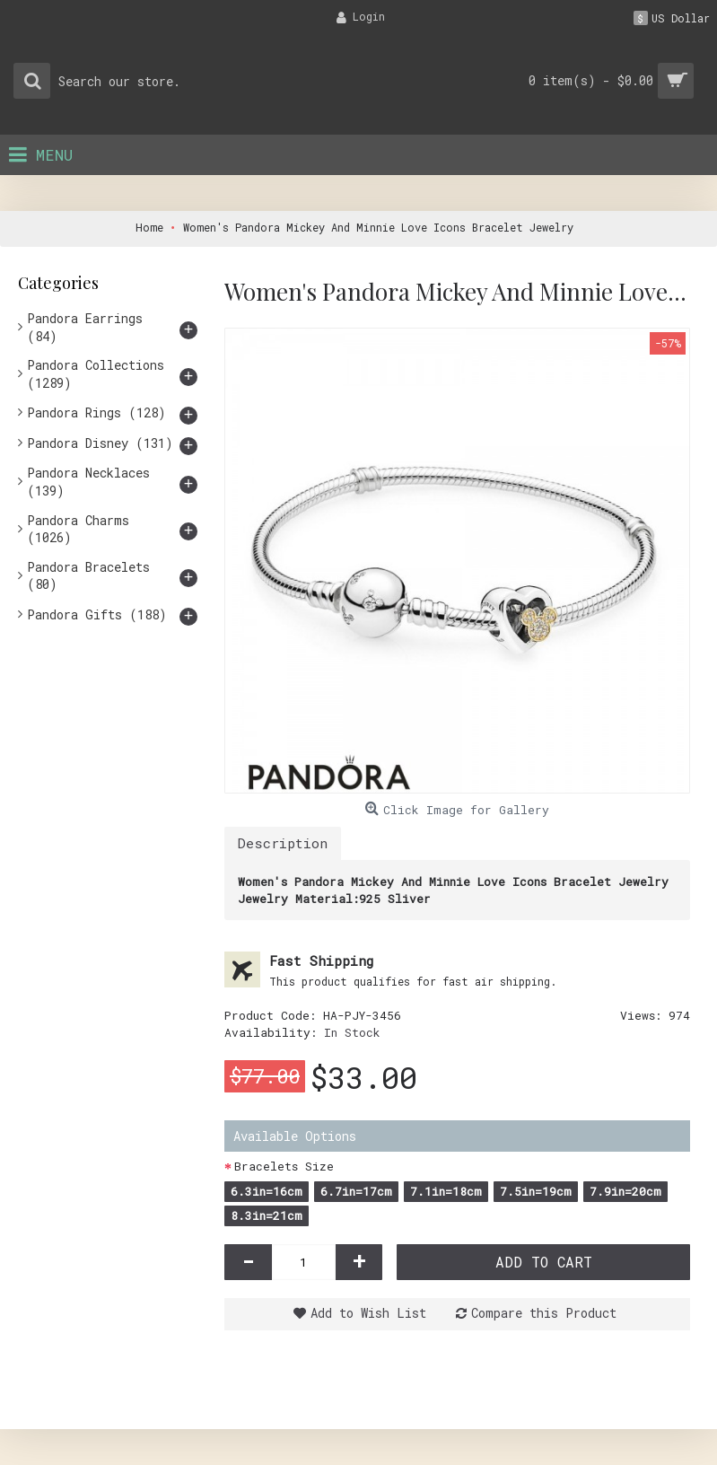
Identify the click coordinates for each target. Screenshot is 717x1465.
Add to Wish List (368, 1312)
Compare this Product (543, 1312)
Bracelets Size (284, 1166)
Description (283, 843)
